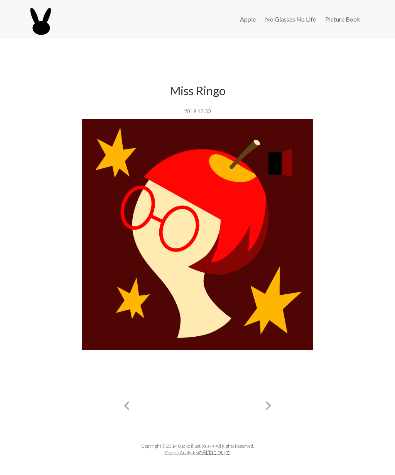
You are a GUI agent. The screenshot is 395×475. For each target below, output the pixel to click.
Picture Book (342, 19)
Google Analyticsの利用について (197, 452)
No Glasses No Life (290, 19)
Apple (248, 19)
